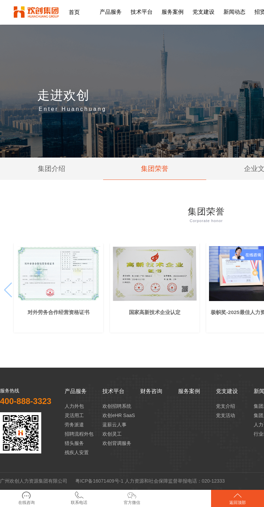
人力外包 (74, 406)
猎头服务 (74, 443)
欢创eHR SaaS (118, 415)
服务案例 (189, 391)
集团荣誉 (154, 168)
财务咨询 (151, 391)
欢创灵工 (112, 434)
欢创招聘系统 (116, 406)
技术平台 (113, 391)
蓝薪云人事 (114, 424)
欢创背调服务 (116, 443)
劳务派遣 (74, 424)
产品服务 (76, 391)
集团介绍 (51, 168)
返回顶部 (237, 498)
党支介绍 (225, 406)
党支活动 (225, 415)
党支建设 (227, 391)
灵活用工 (74, 415)
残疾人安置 (77, 452)
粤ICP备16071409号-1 (99, 481)
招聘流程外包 (79, 434)
